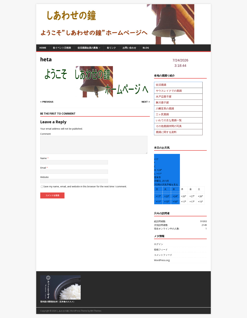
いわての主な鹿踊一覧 (169, 120)
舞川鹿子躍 (162, 102)
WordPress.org (162, 260)
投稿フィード (161, 249)
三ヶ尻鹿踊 (162, 114)
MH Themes (95, 310)
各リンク (111, 47)
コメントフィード (163, 254)
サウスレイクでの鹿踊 (169, 90)
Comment (45, 133)
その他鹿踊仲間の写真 (169, 126)
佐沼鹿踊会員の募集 (88, 47)
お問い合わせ (129, 47)
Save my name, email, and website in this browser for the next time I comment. (85, 186)
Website (44, 177)
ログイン (158, 244)
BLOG (146, 47)
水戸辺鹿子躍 (163, 96)
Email (43, 167)
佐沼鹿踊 (161, 84)
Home (42, 47)
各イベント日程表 (62, 47)
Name (43, 158)
